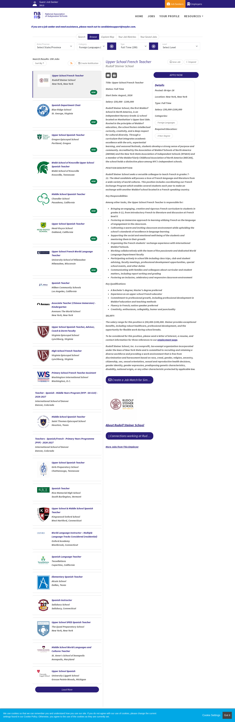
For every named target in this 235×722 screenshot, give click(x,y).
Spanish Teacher (61, 283)
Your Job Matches (127, 36)
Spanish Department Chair (66, 105)
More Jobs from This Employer (122, 446)
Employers (194, 4)
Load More (67, 689)
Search (81, 36)
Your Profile (169, 16)
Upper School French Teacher (68, 75)
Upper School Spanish (63, 671)
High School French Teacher (67, 350)
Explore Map (107, 36)
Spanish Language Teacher (66, 556)
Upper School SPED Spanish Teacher (71, 622)
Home (139, 16)
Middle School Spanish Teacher (68, 194)
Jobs (151, 16)
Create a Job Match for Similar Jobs (130, 380)
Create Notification (88, 63)
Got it (227, 715)
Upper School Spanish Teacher (68, 134)
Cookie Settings (211, 715)
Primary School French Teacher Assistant (74, 372)
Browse (93, 36)
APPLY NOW (176, 75)
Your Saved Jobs (148, 36)
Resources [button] (192, 16)
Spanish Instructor (62, 600)
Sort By (38, 63)
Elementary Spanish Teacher (67, 576)
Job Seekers (175, 4)
